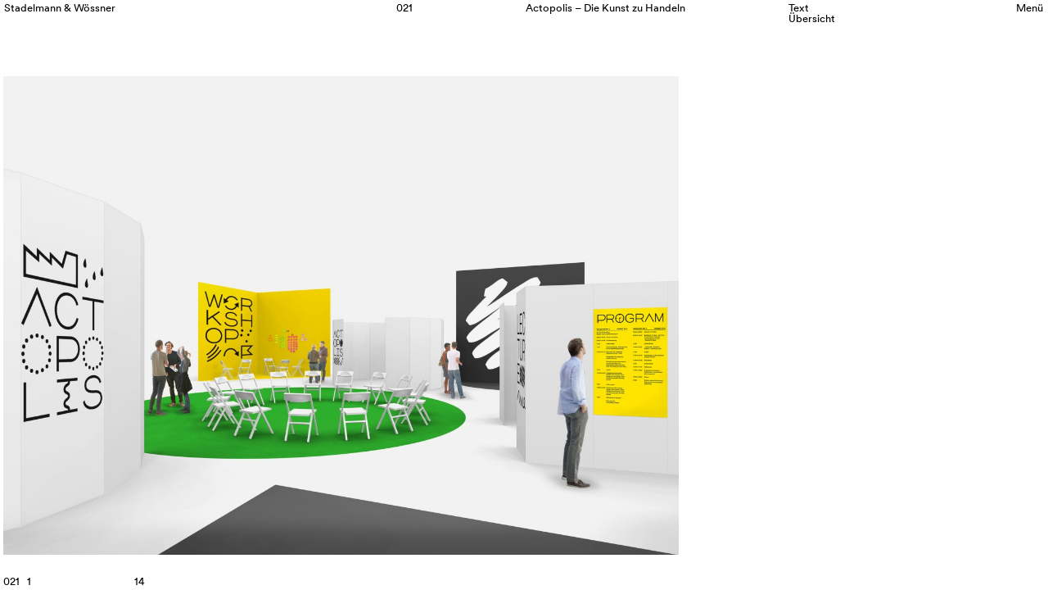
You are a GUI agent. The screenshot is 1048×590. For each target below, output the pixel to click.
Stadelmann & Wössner (59, 8)
